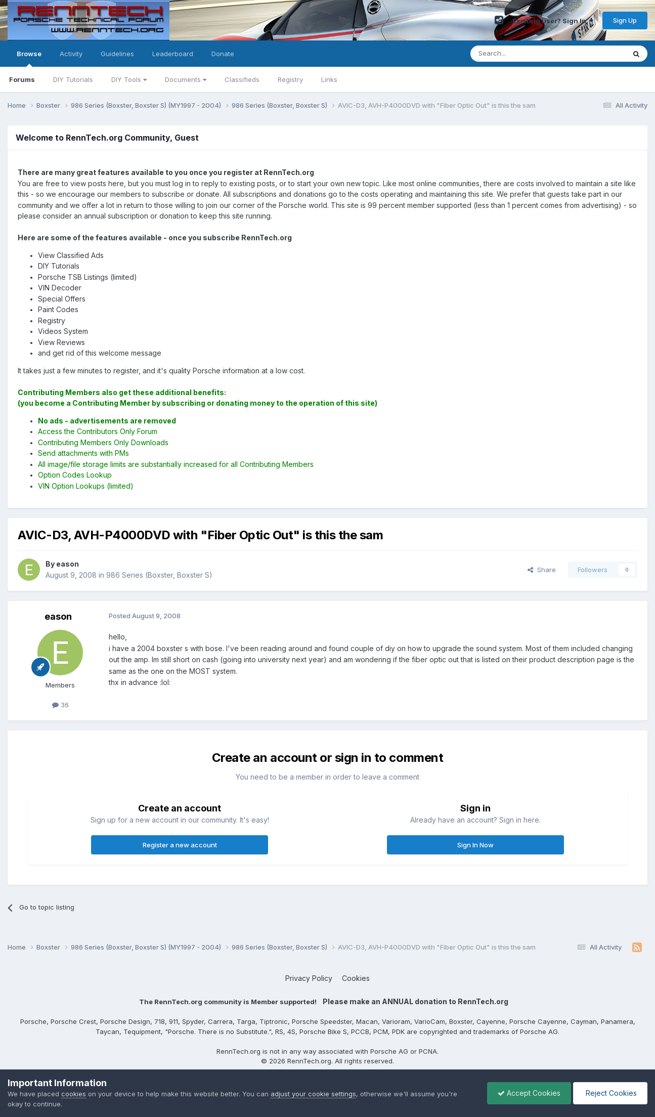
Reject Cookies (610, 1093)
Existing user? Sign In (552, 21)
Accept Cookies (529, 1093)
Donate (222, 54)
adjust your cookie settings (313, 1094)
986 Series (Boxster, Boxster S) (159, 575)
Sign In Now (475, 845)
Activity (71, 54)
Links (329, 79)
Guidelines (117, 54)
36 (60, 705)
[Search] (522, 54)
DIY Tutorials (73, 79)
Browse (29, 58)
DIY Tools (129, 79)
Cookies (356, 978)
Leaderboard (172, 54)
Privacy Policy (308, 978)
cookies (73, 1094)
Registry (290, 79)
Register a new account (180, 845)
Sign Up (625, 20)
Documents (185, 79)
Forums (22, 79)
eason (58, 616)
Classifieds (242, 79)
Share (542, 570)
